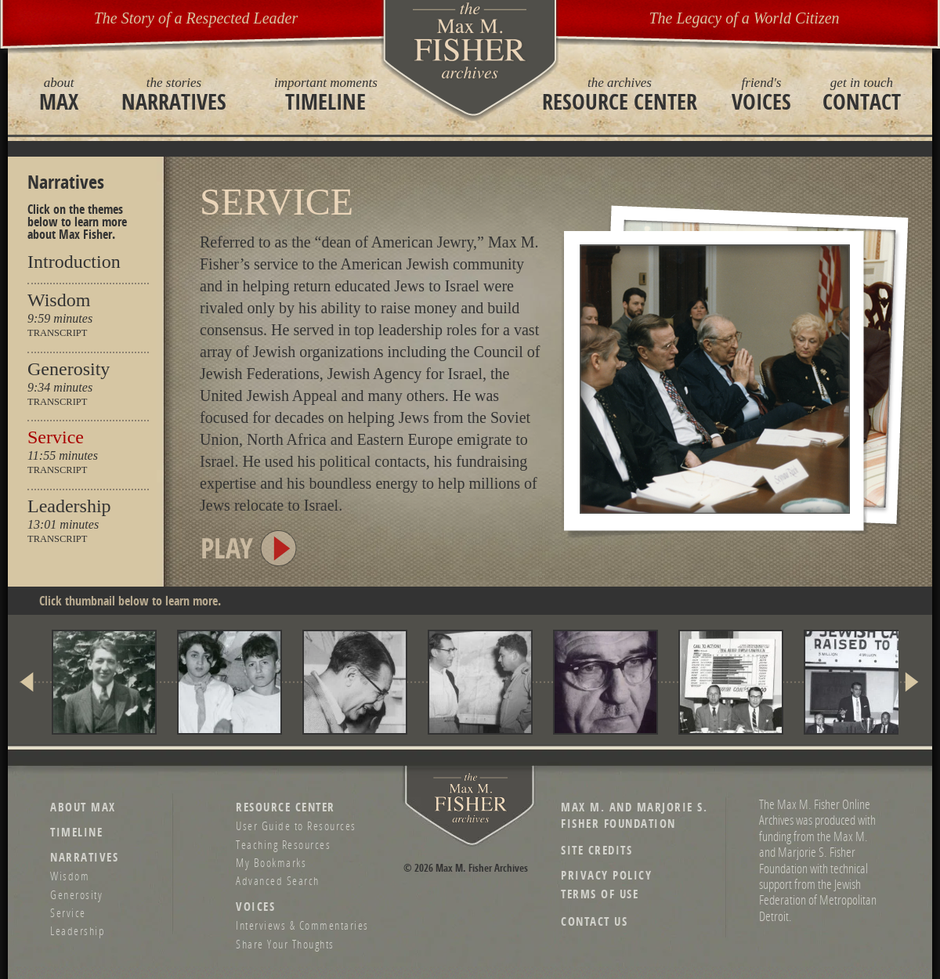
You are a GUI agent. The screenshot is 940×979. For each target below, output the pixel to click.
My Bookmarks (271, 862)
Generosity (68, 368)
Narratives (173, 94)
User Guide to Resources (296, 825)
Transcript (57, 333)
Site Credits (596, 850)
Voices (761, 94)
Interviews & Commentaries (302, 925)
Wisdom (58, 300)
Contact (861, 94)
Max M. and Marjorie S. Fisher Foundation (634, 815)
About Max (83, 807)
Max (58, 94)
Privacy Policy (606, 875)
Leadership (69, 506)
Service (55, 437)
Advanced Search (278, 880)
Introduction (74, 261)
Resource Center (619, 94)
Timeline (326, 94)
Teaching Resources (283, 844)
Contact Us (594, 921)
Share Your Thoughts (285, 944)
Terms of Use (599, 894)
